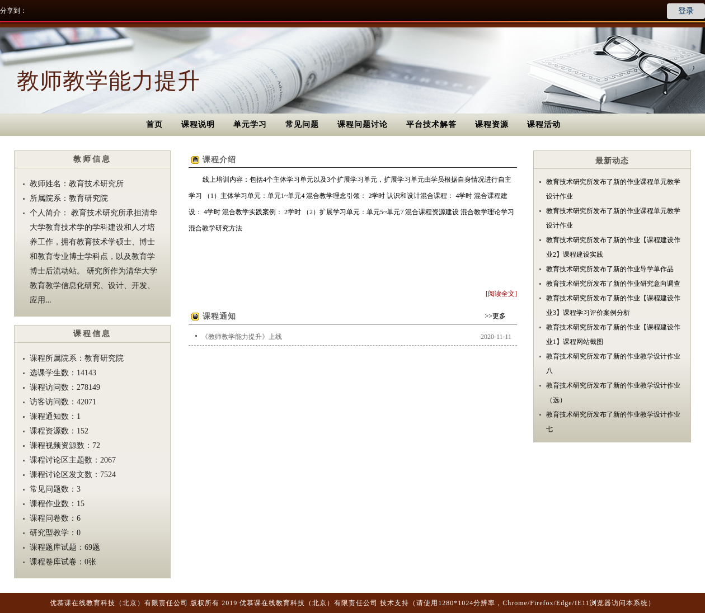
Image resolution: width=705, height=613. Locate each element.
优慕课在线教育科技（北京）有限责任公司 (119, 603)
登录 (686, 11)
